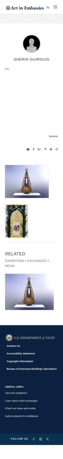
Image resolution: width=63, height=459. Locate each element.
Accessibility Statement (21, 367)
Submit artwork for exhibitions (21, 429)
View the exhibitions (16, 407)
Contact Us (13, 359)
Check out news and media (20, 422)
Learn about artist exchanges (21, 414)
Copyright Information (20, 375)
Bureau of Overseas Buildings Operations (32, 382)
